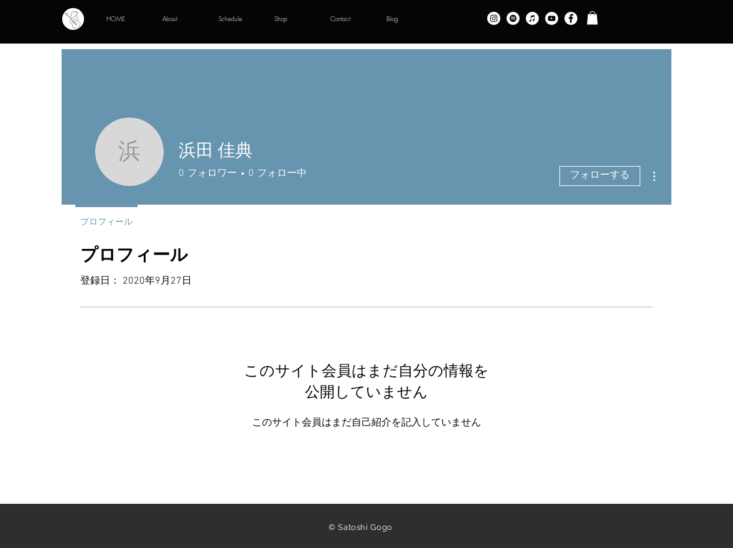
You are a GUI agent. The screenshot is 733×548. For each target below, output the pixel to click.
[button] (592, 18)
